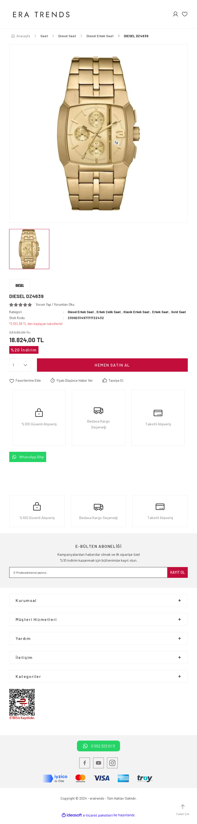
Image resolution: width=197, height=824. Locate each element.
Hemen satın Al (112, 370)
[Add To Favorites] (25, 386)
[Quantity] (20, 370)
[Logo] (40, 14)
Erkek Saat (164, 312)
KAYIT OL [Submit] (177, 577)
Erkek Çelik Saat (110, 312)
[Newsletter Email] (98, 577)
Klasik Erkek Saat (139, 312)
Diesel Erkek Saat (81, 312)
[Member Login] (175, 14)
